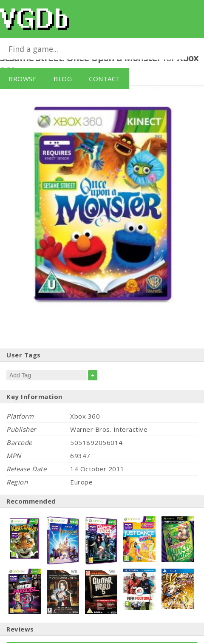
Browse (22, 78)
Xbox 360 (85, 416)
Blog (63, 78)
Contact (104, 78)
